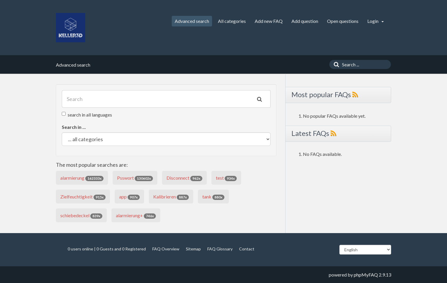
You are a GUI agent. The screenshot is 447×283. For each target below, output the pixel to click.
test (226, 178)
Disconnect (184, 178)
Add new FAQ (269, 21)
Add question (304, 21)
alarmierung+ (136, 216)
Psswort (135, 178)
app (129, 197)
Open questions (342, 21)
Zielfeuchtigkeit (83, 197)
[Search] (335, 64)
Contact (246, 248)
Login (375, 21)
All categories (232, 21)
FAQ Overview (165, 248)
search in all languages (87, 114)
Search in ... (74, 127)
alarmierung (82, 178)
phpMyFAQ (366, 274)
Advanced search (192, 21)
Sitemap (193, 248)
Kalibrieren (171, 197)
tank (213, 197)
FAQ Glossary (220, 248)
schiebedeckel (81, 216)
